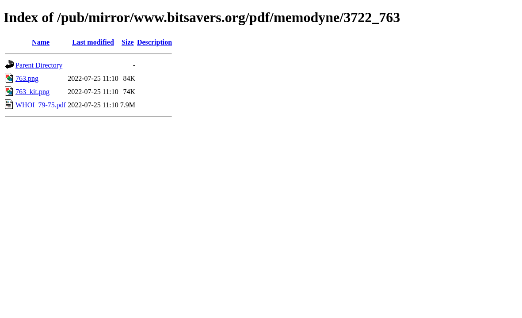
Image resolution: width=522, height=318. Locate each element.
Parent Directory (38, 65)
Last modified (93, 42)
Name (41, 42)
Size (128, 42)
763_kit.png (32, 91)
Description (154, 42)
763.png (26, 78)
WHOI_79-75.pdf (40, 105)
